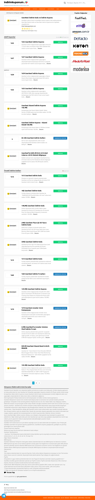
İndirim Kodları (51, 497)
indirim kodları (17, 8)
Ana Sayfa (7, 8)
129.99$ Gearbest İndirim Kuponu (34, 289)
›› (39, 383)
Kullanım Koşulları (73, 497)
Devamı (40, 48)
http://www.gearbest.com (29, 26)
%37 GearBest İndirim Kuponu (33, 57)
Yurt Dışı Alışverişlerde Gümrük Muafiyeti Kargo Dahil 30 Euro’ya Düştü (17, 492)
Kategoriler (51, 8)
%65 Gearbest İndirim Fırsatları (33, 274)
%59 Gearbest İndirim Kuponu (33, 73)
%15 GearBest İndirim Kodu (32, 259)
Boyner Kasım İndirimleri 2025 (10, 488)
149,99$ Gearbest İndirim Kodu (33, 206)
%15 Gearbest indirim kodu (32, 175)
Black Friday (87, 497)
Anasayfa (45, 497)
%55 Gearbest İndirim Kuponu (33, 88)
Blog (58, 8)
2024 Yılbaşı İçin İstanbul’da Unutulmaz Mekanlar (14, 490)
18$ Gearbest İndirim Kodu (31, 191)
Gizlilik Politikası (81, 497)
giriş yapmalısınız (22, 476)
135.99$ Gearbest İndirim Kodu (33, 365)
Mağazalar (42, 8)
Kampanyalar (26, 8)
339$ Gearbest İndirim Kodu (32, 242)
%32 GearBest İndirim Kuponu (33, 42)
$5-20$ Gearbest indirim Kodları (33, 138)
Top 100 (35, 8)
